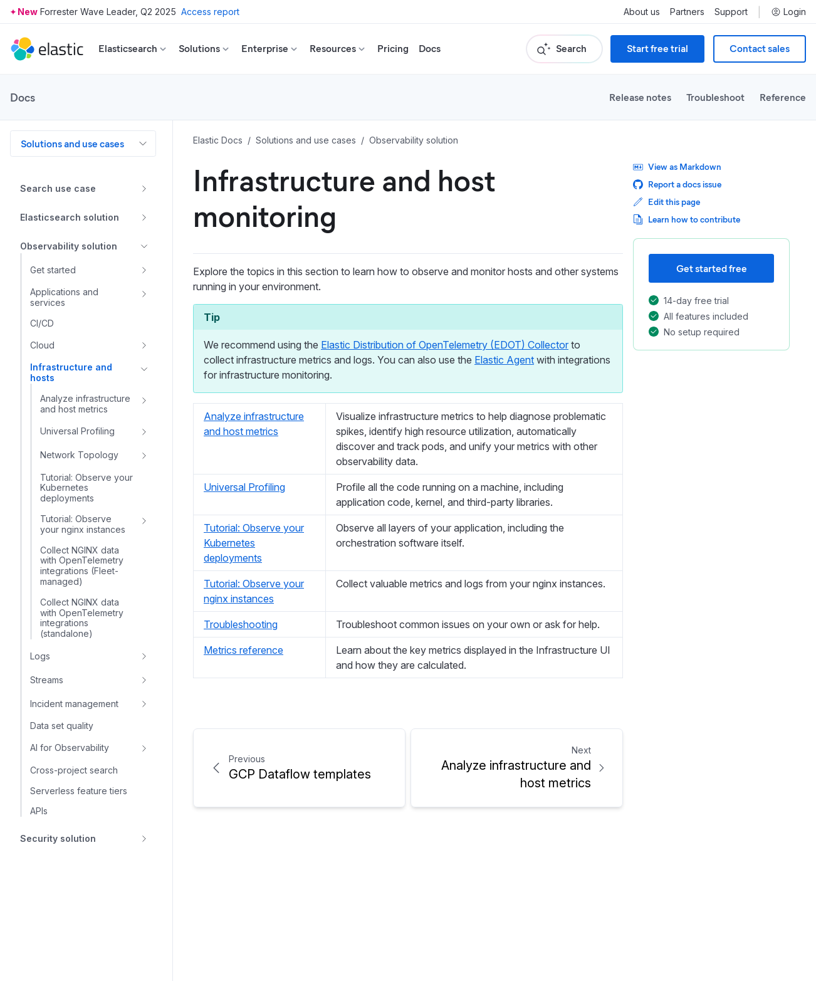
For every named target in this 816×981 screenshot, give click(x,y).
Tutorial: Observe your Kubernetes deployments (254, 543)
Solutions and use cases (72, 143)
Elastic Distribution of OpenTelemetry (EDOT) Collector (444, 344)
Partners (687, 12)
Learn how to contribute (686, 219)
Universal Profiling (244, 487)
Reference (783, 96)
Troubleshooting (241, 624)
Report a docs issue (677, 184)
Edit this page (666, 201)
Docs (430, 49)
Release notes (640, 96)
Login (788, 12)
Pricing (393, 49)
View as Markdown (677, 166)
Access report (210, 11)
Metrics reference (243, 650)
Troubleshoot (715, 96)
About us (642, 12)
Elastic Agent (504, 360)
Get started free (711, 268)
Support (731, 12)
